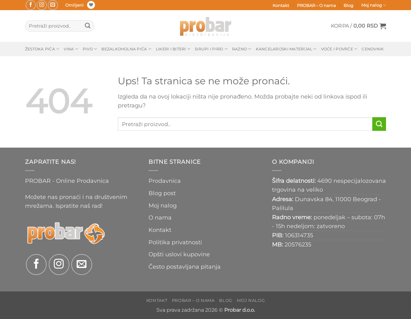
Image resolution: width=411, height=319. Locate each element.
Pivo (90, 49)
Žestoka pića (42, 49)
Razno (241, 49)
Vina (71, 49)
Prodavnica (165, 180)
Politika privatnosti (175, 242)
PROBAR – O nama (316, 5)
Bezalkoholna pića (126, 49)
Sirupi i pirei (211, 49)
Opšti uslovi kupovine (179, 254)
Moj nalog (373, 5)
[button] (358, 26)
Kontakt (281, 5)
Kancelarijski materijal (286, 49)
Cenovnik (373, 49)
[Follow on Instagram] (42, 5)
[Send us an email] (53, 5)
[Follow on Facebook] (31, 5)
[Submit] (87, 26)
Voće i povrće (339, 49)
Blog (348, 5)
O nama (160, 217)
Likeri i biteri (173, 49)
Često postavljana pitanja (185, 266)
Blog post (162, 193)
